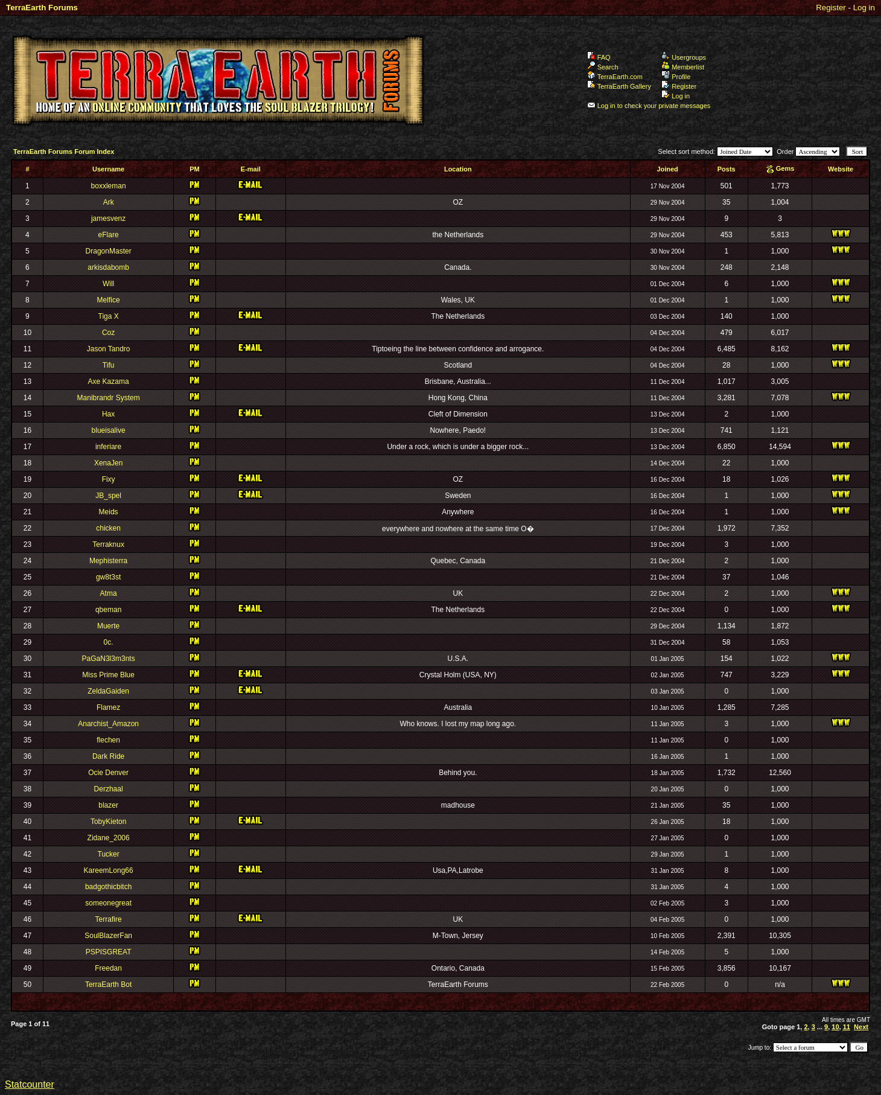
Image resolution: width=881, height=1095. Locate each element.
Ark (108, 202)
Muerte (108, 626)
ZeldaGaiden (108, 691)
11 (846, 1026)
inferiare (108, 446)
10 (835, 1026)
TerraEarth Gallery (619, 86)
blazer (108, 805)
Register (831, 7)
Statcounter (29, 1084)
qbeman (108, 609)
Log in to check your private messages (649, 105)
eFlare (108, 235)
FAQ (599, 57)
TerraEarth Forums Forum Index (63, 151)
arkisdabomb (108, 267)
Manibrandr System (108, 398)
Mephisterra (108, 561)
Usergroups (683, 57)
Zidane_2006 (108, 838)
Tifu (109, 365)
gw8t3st (108, 577)
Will (108, 283)
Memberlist (682, 67)
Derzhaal (108, 789)
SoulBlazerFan (108, 935)
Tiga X (108, 316)
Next (861, 1026)
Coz (108, 332)
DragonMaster (109, 251)
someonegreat (108, 903)
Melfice (108, 300)
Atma (108, 593)
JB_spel (108, 495)
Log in (864, 7)
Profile (675, 76)
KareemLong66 (108, 870)
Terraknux (108, 544)
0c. (108, 642)
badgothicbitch (108, 887)
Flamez (108, 707)
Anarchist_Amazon (108, 724)
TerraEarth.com (615, 76)
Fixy (108, 479)
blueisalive (109, 430)
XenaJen (108, 463)
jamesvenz (108, 218)
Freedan (108, 968)
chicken (108, 528)
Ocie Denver (108, 772)
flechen (108, 740)
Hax (108, 414)
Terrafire (108, 919)
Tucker (108, 854)
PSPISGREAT (109, 952)
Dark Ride (108, 756)
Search (603, 67)
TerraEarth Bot (108, 984)
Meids (108, 512)
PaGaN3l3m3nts (108, 658)
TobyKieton (108, 821)
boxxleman (108, 186)
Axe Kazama (108, 381)
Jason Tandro (108, 349)
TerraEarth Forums (42, 7)
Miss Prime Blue (108, 675)
